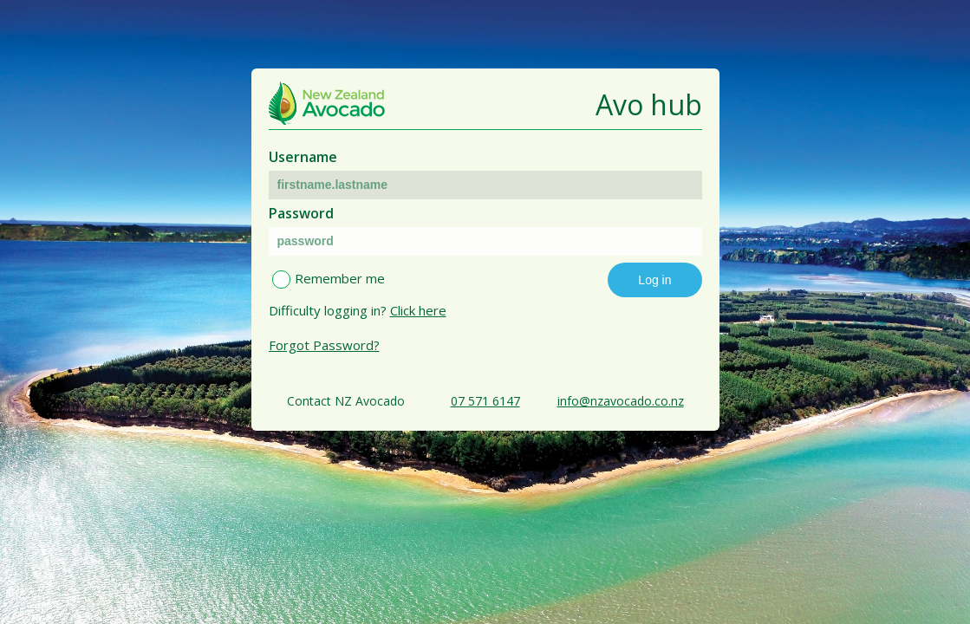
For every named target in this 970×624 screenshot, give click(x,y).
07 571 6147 (485, 401)
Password (301, 213)
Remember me (340, 278)
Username (303, 156)
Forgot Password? (324, 345)
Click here (418, 310)
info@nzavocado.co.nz (620, 401)
